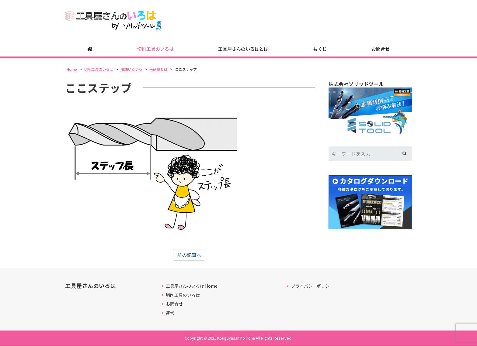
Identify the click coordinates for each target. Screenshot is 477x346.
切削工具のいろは (155, 49)
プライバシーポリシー (312, 286)
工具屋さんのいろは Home (192, 286)
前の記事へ (189, 255)
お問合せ (380, 49)
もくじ (320, 49)
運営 (170, 313)
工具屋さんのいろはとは (243, 49)
